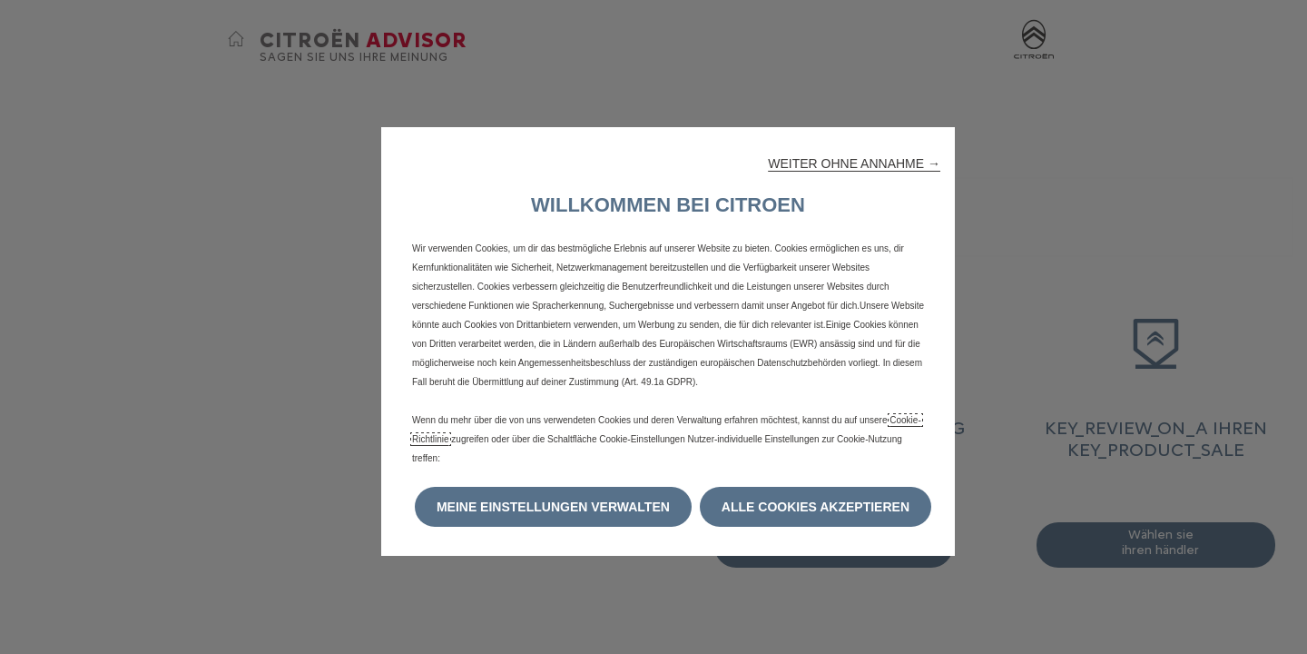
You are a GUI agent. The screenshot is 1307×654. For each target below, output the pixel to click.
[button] (854, 163)
